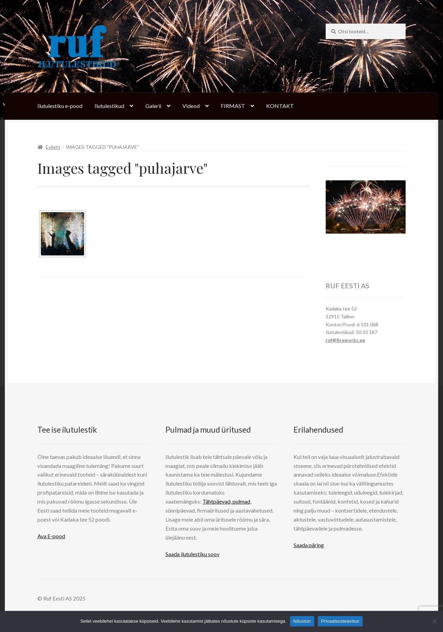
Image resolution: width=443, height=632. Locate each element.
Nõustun (302, 621)
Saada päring (308, 545)
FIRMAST (233, 105)
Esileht (53, 147)
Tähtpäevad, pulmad (226, 501)
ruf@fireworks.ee (345, 340)
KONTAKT (280, 105)
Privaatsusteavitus (340, 621)
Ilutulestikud (109, 105)
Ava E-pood (51, 536)
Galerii (153, 105)
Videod (191, 105)
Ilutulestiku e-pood (59, 105)
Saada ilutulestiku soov (192, 554)
